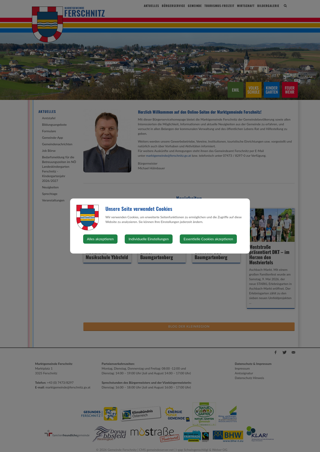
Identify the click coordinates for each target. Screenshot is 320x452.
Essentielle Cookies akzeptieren (208, 239)
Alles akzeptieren (100, 239)
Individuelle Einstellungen (149, 239)
